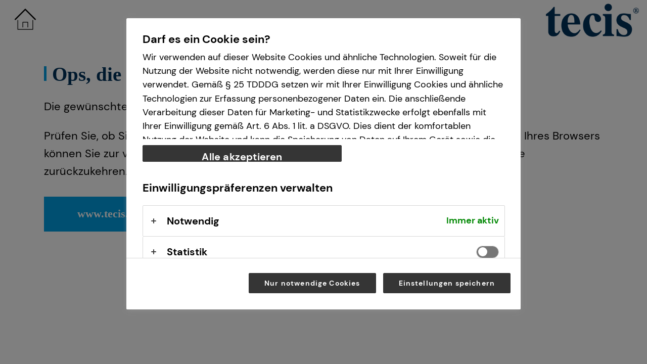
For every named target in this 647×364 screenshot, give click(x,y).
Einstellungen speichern (447, 283)
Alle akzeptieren (242, 156)
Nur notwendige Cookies (312, 283)
